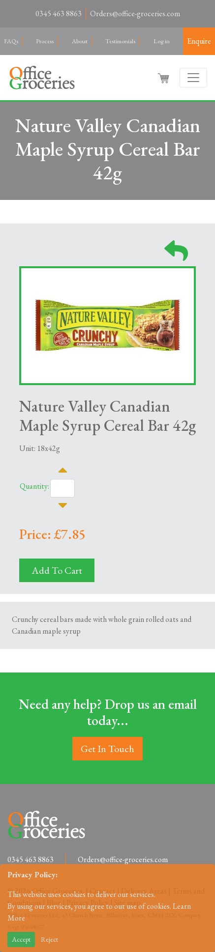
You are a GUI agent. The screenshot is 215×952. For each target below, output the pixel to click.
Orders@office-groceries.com (135, 13)
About (80, 41)
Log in (162, 41)
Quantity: (34, 486)
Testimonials (120, 41)
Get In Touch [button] (107, 748)
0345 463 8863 (58, 13)
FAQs (11, 41)
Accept (21, 939)
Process (45, 41)
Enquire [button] (199, 41)
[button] (164, 77)
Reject (49, 939)
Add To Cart (56, 570)
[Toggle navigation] (193, 77)
